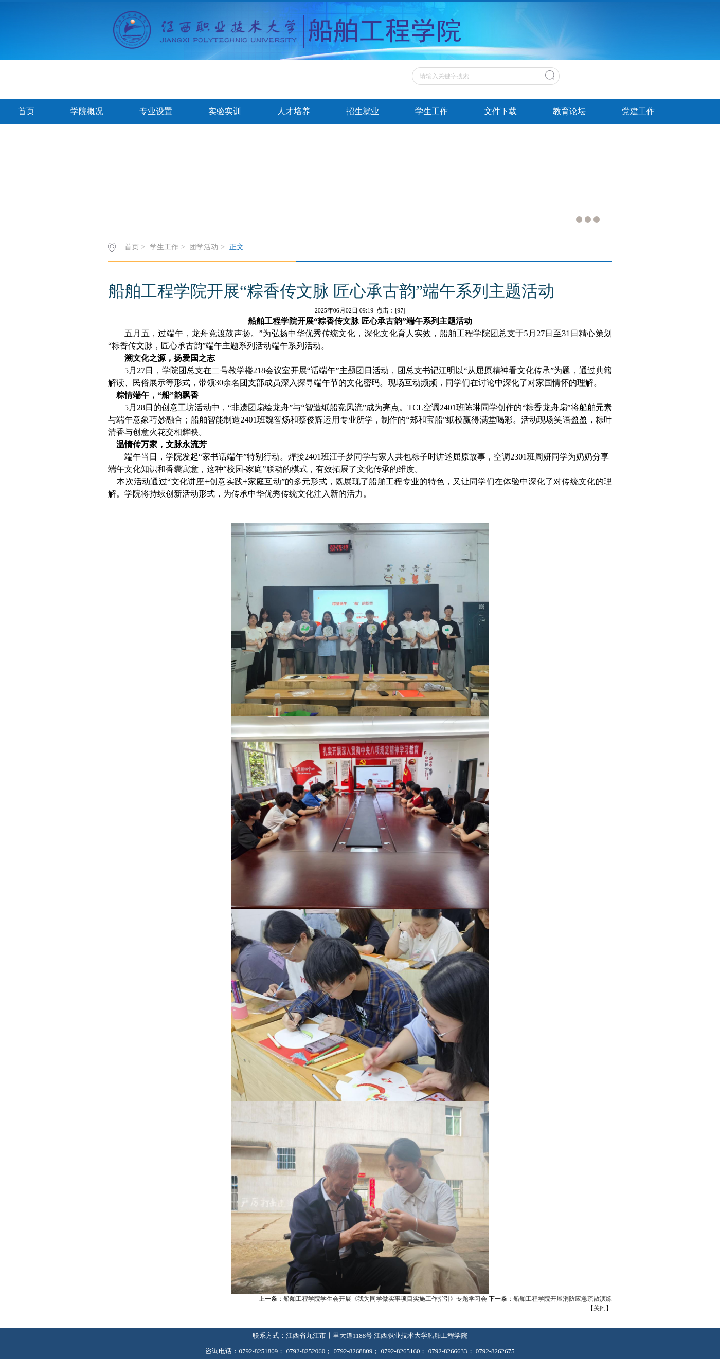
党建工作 (638, 111)
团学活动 (203, 247)
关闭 (599, 1308)
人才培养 (293, 111)
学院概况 (86, 111)
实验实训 (224, 111)
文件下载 (500, 111)
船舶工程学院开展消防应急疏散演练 (562, 1298)
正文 (236, 247)
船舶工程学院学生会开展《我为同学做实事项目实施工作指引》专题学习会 (385, 1298)
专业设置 (155, 111)
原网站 (571, 64)
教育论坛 (569, 111)
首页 (26, 111)
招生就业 (362, 111)
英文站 (599, 64)
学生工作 (431, 111)
